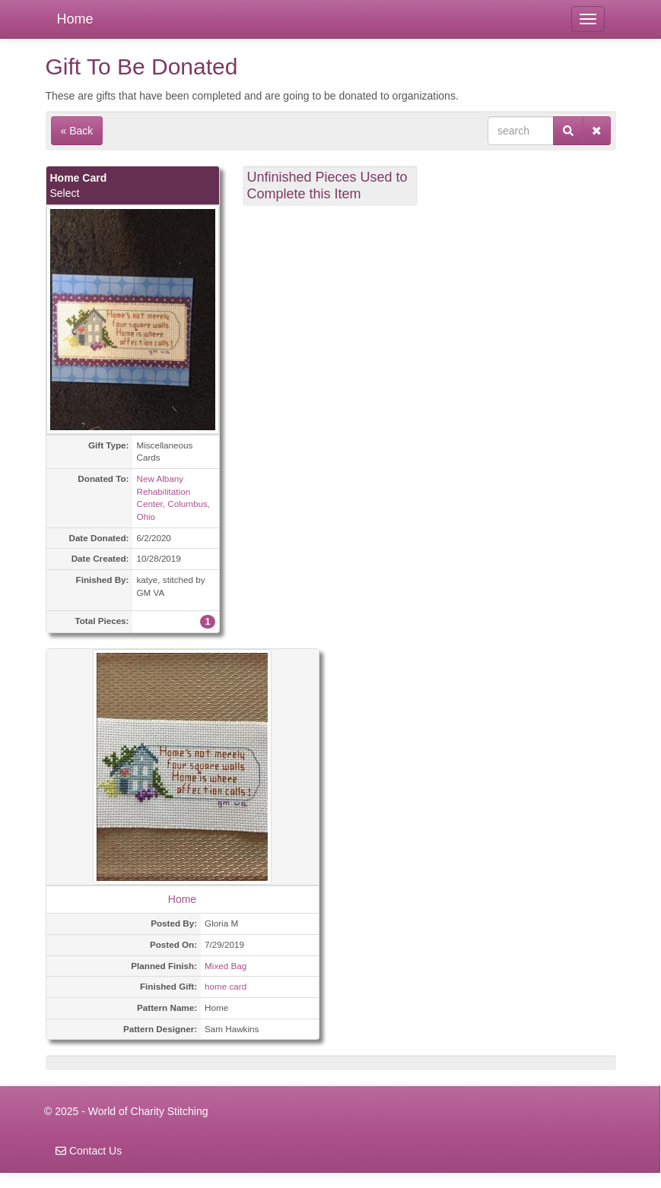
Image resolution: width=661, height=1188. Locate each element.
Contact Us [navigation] (89, 1151)
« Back (77, 131)
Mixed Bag (225, 966)
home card (225, 986)
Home (75, 19)
